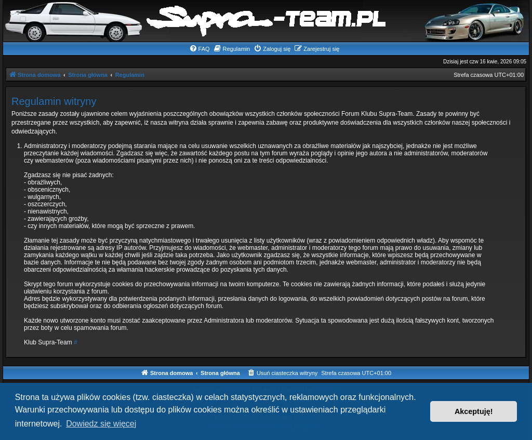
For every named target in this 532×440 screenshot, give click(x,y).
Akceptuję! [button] (474, 411)
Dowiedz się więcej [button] (101, 423)
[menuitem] (199, 49)
